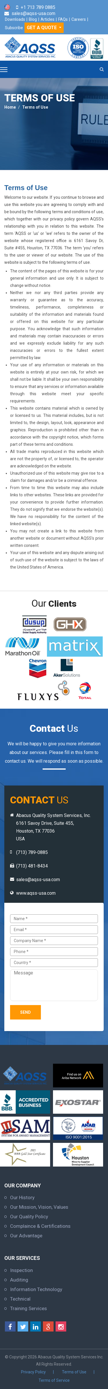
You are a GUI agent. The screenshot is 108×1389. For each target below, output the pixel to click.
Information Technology (36, 1289)
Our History (22, 1197)
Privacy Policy (33, 1372)
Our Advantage (26, 1235)
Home (10, 107)
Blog (33, 19)
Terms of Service (54, 1380)
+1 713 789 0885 (38, 7)
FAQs (63, 19)
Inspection (21, 1270)
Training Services (28, 1308)
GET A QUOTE (42, 27)
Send (25, 1012)
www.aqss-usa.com (36, 893)
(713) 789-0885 (32, 852)
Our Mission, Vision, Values (39, 1207)
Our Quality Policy (29, 1216)
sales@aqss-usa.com (33, 13)
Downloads (15, 19)
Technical (20, 1299)
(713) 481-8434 (32, 866)
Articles (47, 19)
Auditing (19, 1280)
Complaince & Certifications (40, 1226)
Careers (78, 19)
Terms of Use (35, 107)
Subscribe (14, 27)
